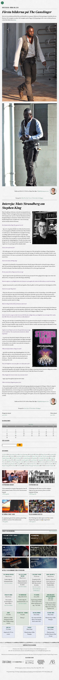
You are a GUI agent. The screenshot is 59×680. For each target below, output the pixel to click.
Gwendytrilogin (26, 458)
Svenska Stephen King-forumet (50, 654)
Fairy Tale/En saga (44, 456)
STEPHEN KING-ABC (33, 485)
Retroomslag (43, 462)
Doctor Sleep (27, 456)
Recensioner (34, 462)
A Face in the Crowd (13, 454)
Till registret (33, 521)
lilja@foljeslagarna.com (43, 191)
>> (53, 424)
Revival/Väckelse (51, 462)
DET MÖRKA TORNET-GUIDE (8, 514)
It (13, 460)
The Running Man (35, 535)
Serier (3, 463)
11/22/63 (4, 454)
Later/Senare (34, 460)
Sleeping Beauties (11, 463)
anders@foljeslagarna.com (30, 650)
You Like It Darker (49, 465)
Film (23, 198)
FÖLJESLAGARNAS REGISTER (35, 514)
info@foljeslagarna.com (41, 649)
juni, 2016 (52, 415)
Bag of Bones (44, 454)
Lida (4, 547)
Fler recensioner (53, 531)
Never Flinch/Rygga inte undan (16, 462)
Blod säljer (6, 456)
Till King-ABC (33, 494)
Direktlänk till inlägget (38, 198)
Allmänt (37, 454)
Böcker (12, 456)
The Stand (13, 465)
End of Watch (35, 456)
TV (42, 465)
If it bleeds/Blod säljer (43, 458)
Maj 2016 (31, 424)
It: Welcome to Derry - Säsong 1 (10, 535)
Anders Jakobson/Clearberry (26, 671)
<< (7, 424)
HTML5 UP (49, 671)
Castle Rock (19, 456)
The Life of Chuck (35, 559)
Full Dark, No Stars (15, 458)
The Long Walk (6, 559)
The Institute (42, 463)
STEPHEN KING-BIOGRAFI (8, 485)
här (15, 20)
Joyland (18, 460)
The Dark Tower (28, 198)
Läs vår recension (8, 583)
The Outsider (50, 463)
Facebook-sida (27, 654)
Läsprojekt (41, 460)
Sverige (18, 463)
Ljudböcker (48, 460)
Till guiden (5, 521)
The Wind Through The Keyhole (31, 465)
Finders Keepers (6, 458)
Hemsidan (34, 458)
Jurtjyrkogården (25, 460)
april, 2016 (4, 415)
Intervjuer (26, 408)
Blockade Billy (52, 454)
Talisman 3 (24, 463)
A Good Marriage (23, 454)
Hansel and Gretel (35, 547)
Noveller (27, 462)
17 (15, 434)
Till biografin (6, 494)
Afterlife (31, 454)
